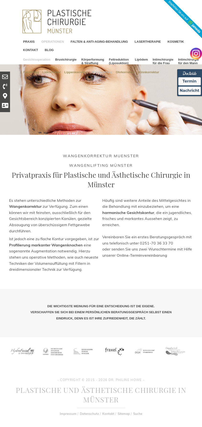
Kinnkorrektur (148, 72)
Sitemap (124, 414)
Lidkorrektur (52, 72)
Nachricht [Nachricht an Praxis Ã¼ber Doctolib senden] (189, 90)
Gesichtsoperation (36, 59)
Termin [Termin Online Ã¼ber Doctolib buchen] (190, 81)
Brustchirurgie (66, 59)
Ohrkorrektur (125, 72)
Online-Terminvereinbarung (142, 255)
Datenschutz (89, 414)
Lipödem (141, 59)
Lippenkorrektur (76, 72)
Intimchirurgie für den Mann (188, 61)
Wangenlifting (102, 72)
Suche (137, 414)
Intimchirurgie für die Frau (163, 61)
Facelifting (31, 72)
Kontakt (108, 414)
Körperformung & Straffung (92, 61)
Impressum (68, 414)
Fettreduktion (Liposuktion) (119, 61)
